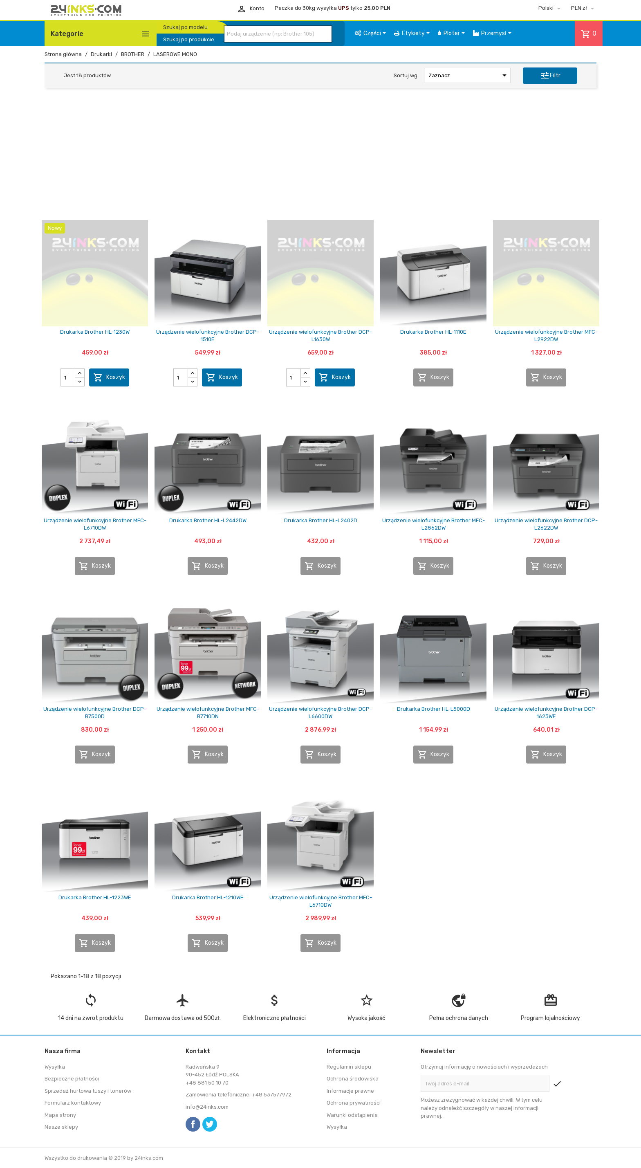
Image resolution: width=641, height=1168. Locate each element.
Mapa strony (60, 1115)
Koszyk (109, 377)
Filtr (550, 76)
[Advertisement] (320, 156)
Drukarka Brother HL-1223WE (94, 897)
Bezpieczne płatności (72, 1079)
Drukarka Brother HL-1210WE (208, 897)
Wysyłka (55, 1067)
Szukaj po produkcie (188, 39)
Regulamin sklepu (349, 1067)
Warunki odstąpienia (352, 1115)
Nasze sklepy (61, 1127)
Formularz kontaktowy (73, 1103)
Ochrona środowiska (353, 1079)
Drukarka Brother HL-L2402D (320, 520)
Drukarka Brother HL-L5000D (433, 709)
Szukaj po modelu (185, 27)
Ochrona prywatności (354, 1103)
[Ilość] (68, 377)
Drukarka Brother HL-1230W (95, 332)
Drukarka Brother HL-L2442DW (208, 520)
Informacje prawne (350, 1091)
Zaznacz (468, 75)
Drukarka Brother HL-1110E (433, 332)
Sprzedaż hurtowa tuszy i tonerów (88, 1091)
